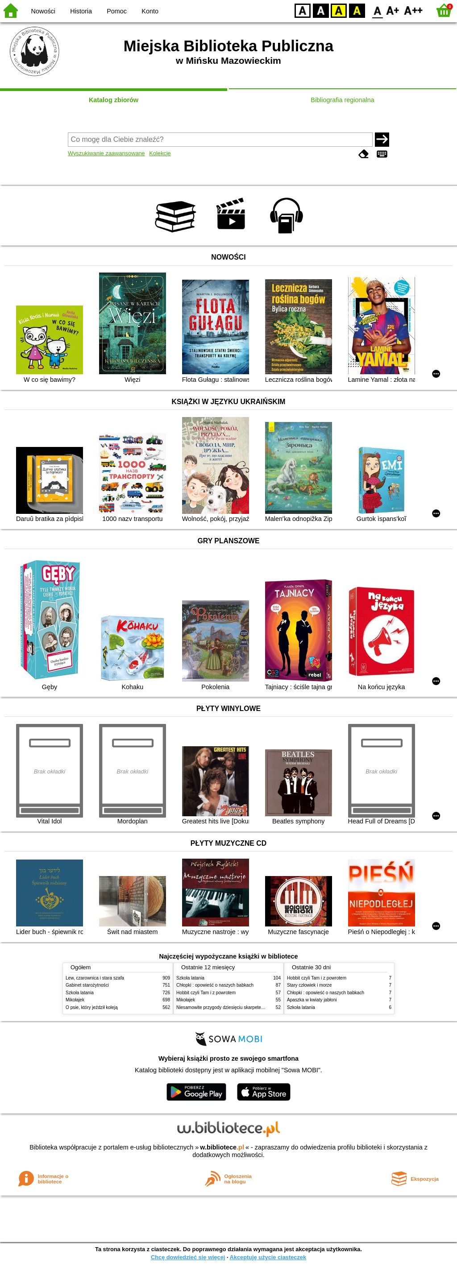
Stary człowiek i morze (309, 985)
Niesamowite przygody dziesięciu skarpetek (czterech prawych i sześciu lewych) (256, 1007)
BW (321, 10)
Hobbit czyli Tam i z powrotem (206, 992)
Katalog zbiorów (113, 99)
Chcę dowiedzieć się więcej (188, 1257)
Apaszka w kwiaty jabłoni (312, 999)
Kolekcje (159, 153)
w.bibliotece (222, 1147)
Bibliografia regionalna (342, 99)
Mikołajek (75, 999)
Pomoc (117, 11)
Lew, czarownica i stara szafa (95, 978)
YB (338, 10)
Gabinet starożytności (87, 985)
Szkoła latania (80, 992)
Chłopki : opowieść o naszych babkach (214, 985)
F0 (377, 10)
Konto (149, 11)
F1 (393, 10)
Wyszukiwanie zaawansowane (106, 153)
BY (356, 10)
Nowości (43, 11)
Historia (81, 11)
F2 (413, 10)
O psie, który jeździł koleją (92, 1007)
